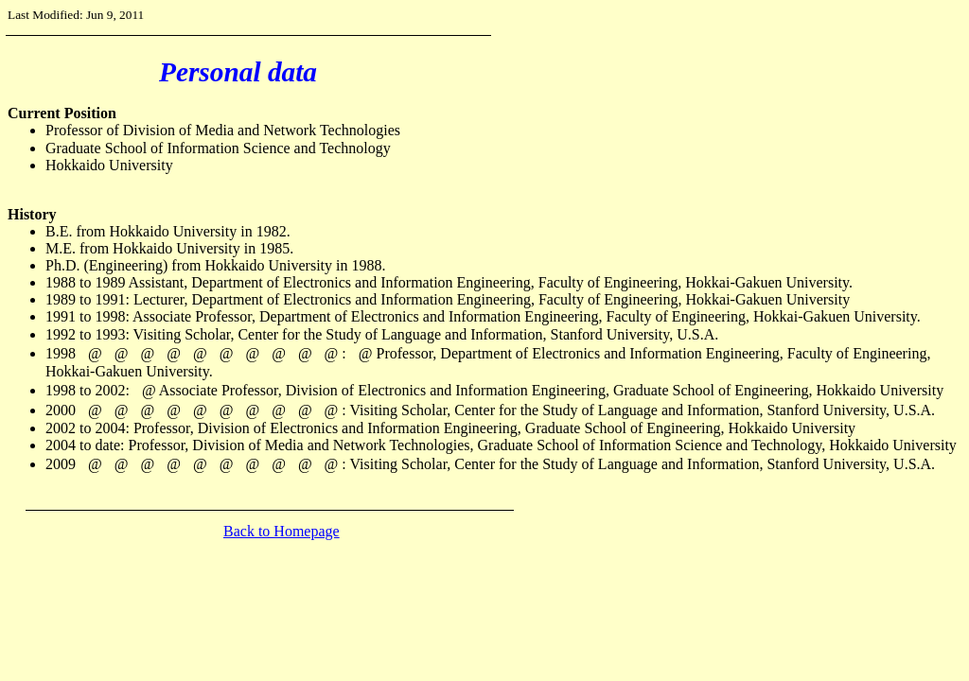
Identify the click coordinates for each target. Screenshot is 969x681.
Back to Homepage (281, 531)
